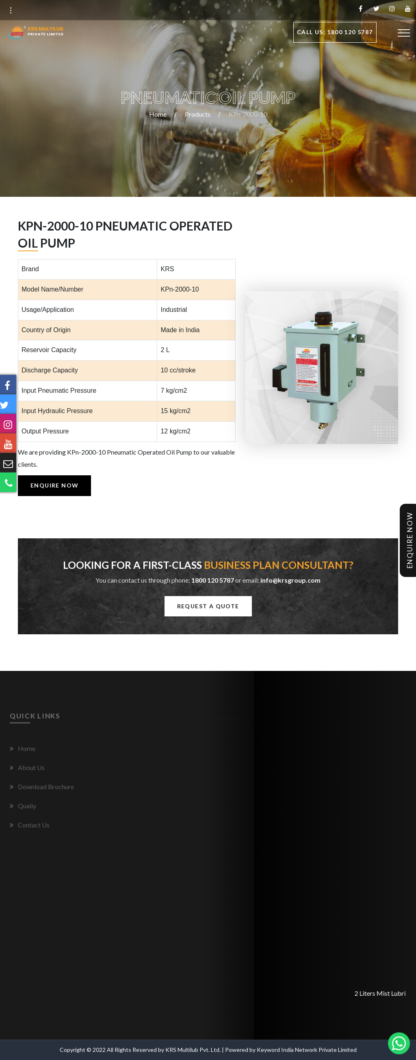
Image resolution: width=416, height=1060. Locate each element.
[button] (10, 10)
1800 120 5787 (212, 580)
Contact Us (34, 827)
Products (197, 114)
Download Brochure (46, 789)
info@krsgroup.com (290, 580)
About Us (31, 770)
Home (158, 114)
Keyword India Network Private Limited (307, 1049)
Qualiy (27, 808)
